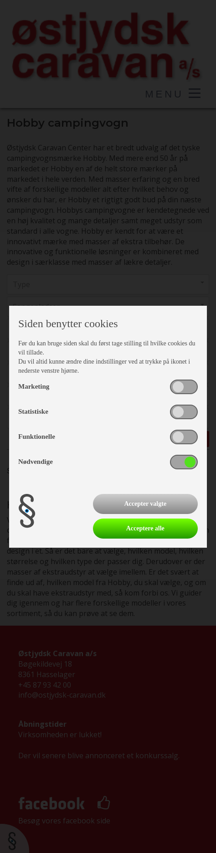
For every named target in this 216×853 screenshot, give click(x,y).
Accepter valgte (145, 503)
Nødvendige (35, 461)
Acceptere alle (145, 528)
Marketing (33, 386)
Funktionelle (36, 436)
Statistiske (33, 411)
